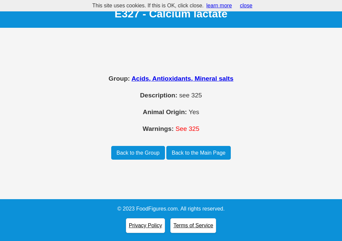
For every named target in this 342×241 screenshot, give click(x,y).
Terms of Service (193, 225)
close (246, 5)
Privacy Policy (145, 225)
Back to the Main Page (198, 153)
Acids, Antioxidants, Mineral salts (182, 78)
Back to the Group (138, 153)
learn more (219, 5)
